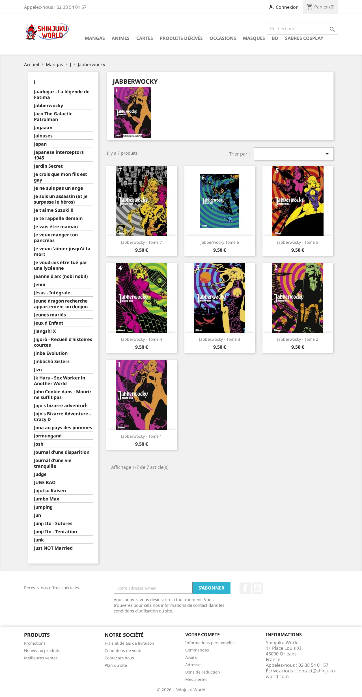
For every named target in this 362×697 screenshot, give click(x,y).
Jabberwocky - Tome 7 (141, 242)
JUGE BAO (45, 482)
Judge (40, 474)
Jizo (38, 370)
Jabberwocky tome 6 (220, 242)
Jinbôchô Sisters (52, 361)
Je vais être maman (56, 227)
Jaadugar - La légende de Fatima (62, 94)
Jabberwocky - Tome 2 (297, 339)
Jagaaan (43, 128)
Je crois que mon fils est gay (60, 177)
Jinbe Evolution (51, 353)
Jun (37, 515)
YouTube (257, 588)
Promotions (35, 643)
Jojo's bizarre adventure (61, 406)
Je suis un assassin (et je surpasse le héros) (61, 199)
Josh (38, 444)
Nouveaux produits (42, 650)
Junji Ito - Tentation (55, 532)
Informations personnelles (210, 642)
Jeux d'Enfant (48, 323)
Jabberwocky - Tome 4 (141, 339)
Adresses (193, 664)
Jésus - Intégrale (52, 293)
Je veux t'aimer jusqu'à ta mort (62, 251)
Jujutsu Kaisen (50, 491)
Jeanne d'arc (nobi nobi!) (61, 276)
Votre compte (202, 634)
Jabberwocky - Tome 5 (297, 242)
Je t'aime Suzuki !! (54, 210)
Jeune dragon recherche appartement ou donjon (61, 304)
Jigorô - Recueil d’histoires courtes (63, 342)
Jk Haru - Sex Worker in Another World (59, 381)
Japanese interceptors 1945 (59, 155)
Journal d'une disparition (61, 452)
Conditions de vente (124, 650)
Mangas (95, 38)
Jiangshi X (45, 331)
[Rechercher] (302, 28)
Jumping (43, 507)
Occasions (223, 38)
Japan (40, 144)
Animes (121, 38)
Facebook (245, 588)
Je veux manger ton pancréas (56, 237)
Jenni (39, 285)
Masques (254, 38)
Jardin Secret (48, 166)
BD (275, 38)
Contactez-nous (119, 658)
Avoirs (191, 657)
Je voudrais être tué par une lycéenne (60, 265)
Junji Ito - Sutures (53, 523)
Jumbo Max (46, 499)
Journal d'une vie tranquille (53, 463)
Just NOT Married (53, 548)
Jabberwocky (48, 106)
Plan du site (116, 665)
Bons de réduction (202, 672)
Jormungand (48, 436)
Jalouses (43, 136)
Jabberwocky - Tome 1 (141, 436)
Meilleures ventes (41, 658)
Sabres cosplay (304, 38)
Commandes (197, 650)
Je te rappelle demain (58, 218)
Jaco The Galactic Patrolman (53, 116)
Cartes (144, 38)
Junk (39, 540)
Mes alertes (196, 679)
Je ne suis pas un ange (58, 188)
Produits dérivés (181, 38)
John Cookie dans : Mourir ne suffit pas (62, 394)
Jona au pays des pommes (63, 428)
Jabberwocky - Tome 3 (219, 339)
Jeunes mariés (50, 315)
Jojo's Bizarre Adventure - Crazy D (62, 416)
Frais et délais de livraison (129, 643)
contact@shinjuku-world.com (301, 673)
